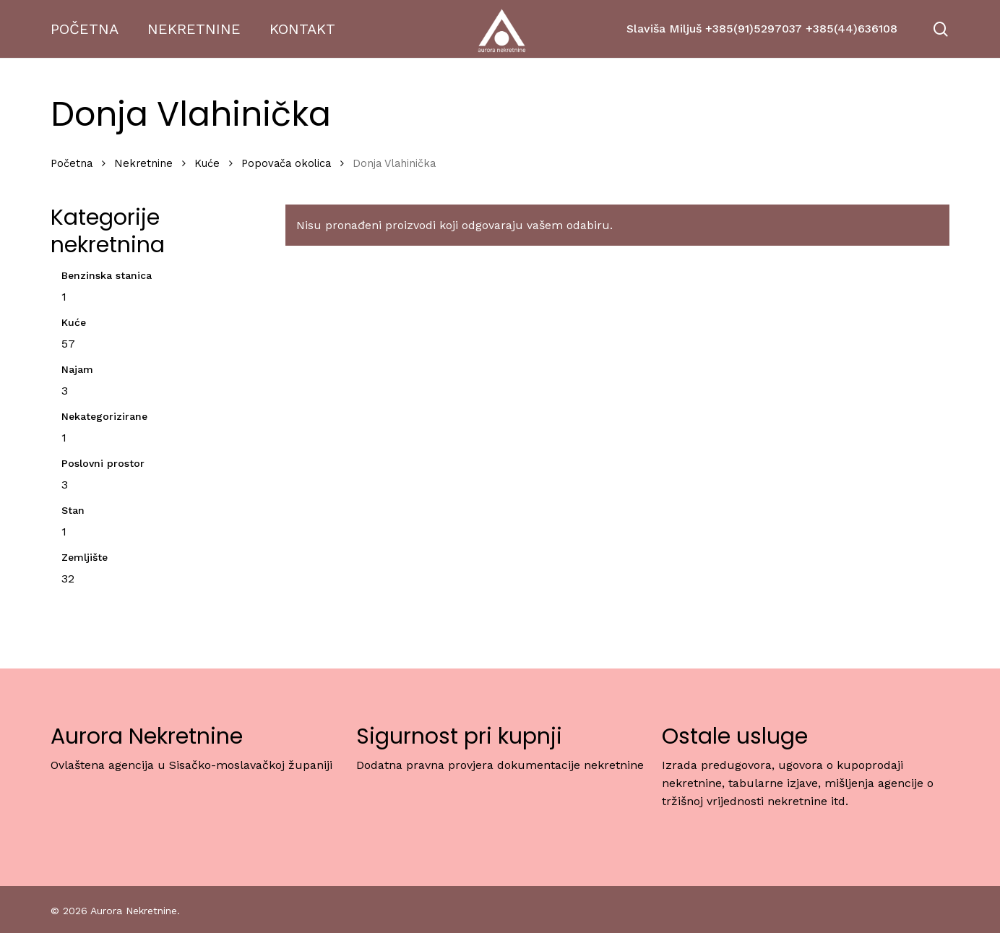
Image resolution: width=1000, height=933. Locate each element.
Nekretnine (143, 163)
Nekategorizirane (104, 416)
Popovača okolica (286, 163)
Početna (71, 163)
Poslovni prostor (103, 463)
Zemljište (84, 557)
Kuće (207, 163)
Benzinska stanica (106, 275)
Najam (77, 369)
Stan (73, 510)
